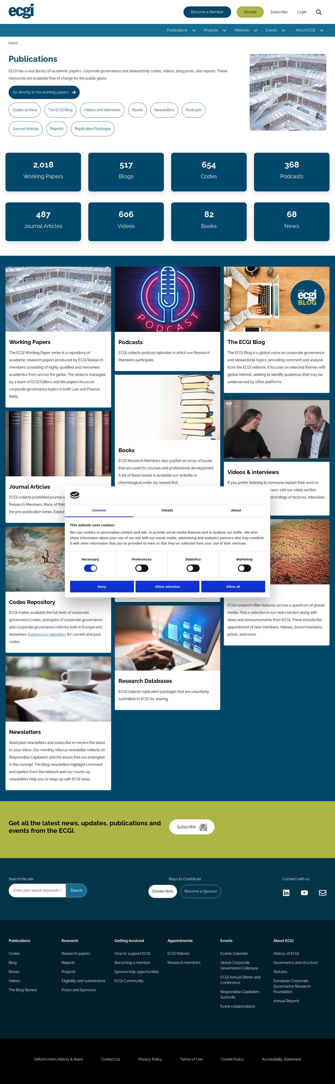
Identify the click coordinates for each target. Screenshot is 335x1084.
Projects (211, 30)
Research (70, 941)
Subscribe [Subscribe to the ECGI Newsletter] (192, 827)
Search (319, 12)
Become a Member (207, 12)
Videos (14, 981)
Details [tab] (167, 510)
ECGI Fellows (178, 953)
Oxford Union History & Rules (58, 1059)
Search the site (21, 879)
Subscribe (279, 12)
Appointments (180, 941)
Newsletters (164, 110)
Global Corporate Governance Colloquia (239, 965)
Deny (102, 586)
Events (271, 30)
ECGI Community (129, 981)
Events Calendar (234, 953)
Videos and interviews (102, 110)
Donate (250, 12)
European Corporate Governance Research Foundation (292, 986)
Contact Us (110, 1059)
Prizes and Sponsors (79, 990)
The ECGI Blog (60, 110)
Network (242, 30)
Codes (14, 953)
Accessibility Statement (281, 1059)
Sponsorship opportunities (137, 972)
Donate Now (162, 891)
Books (137, 110)
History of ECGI (286, 953)
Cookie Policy (232, 1059)
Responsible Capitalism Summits (239, 994)
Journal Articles (26, 128)
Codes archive (25, 110)
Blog (13, 962)
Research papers (76, 953)
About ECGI (305, 30)
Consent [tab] (99, 510)
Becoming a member (132, 962)
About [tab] (236, 510)
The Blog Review (23, 990)
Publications (177, 30)
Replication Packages (93, 128)
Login (301, 12)
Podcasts (194, 110)
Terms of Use (191, 1059)
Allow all (233, 586)
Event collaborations (237, 1006)
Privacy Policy (150, 1059)
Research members (184, 962)
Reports (56, 128)
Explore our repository (47, 634)
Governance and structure (295, 962)
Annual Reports (286, 1001)
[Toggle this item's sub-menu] (194, 30)
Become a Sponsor (201, 891)
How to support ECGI (132, 953)
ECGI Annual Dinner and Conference (240, 980)
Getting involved (129, 941)
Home (13, 43)
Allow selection (167, 586)
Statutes (280, 972)
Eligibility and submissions (83, 981)
